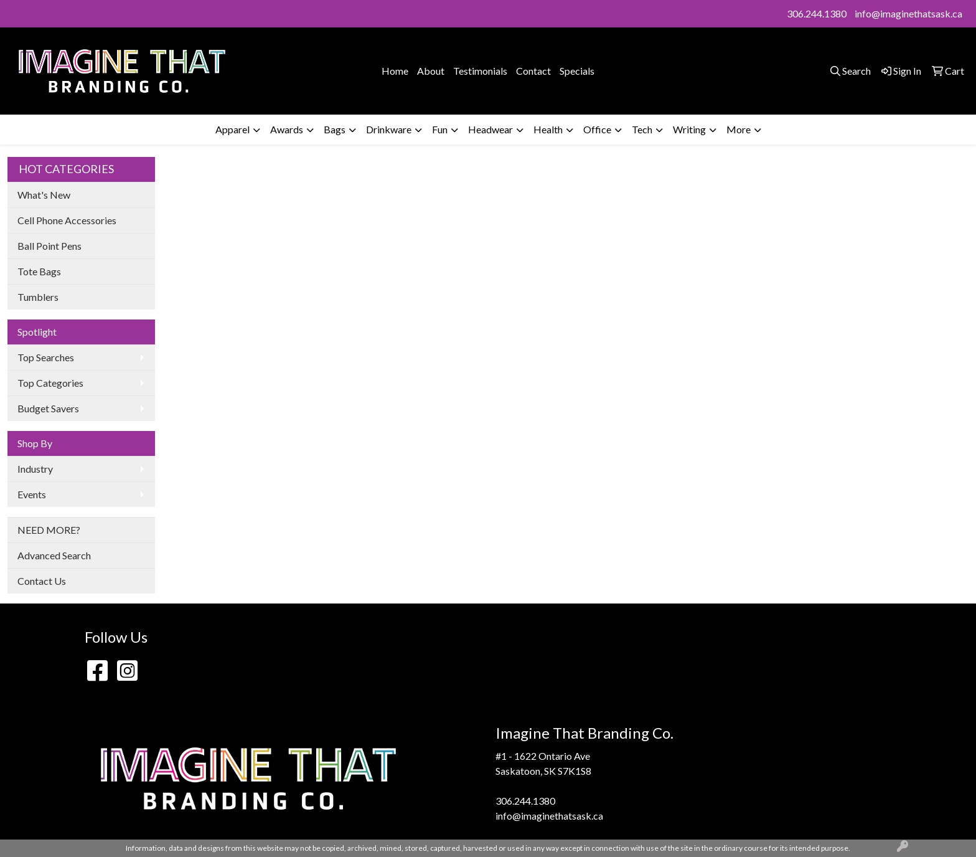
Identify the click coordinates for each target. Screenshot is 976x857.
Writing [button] (689, 129)
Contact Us (41, 581)
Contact (533, 71)
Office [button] (597, 129)
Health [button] (548, 129)
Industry (35, 469)
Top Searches (45, 357)
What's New (43, 195)
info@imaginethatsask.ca (908, 13)
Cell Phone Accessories (66, 220)
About (430, 71)
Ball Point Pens (49, 246)
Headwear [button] (490, 129)
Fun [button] (440, 129)
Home (395, 71)
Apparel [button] (232, 129)
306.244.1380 (817, 13)
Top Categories (50, 383)
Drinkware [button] (388, 129)
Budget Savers (48, 408)
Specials (577, 71)
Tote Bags (39, 271)
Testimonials (480, 71)
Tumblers (38, 297)
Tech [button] (642, 129)
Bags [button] (334, 129)
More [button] (738, 129)
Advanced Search (54, 555)
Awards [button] (286, 129)
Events (31, 494)
